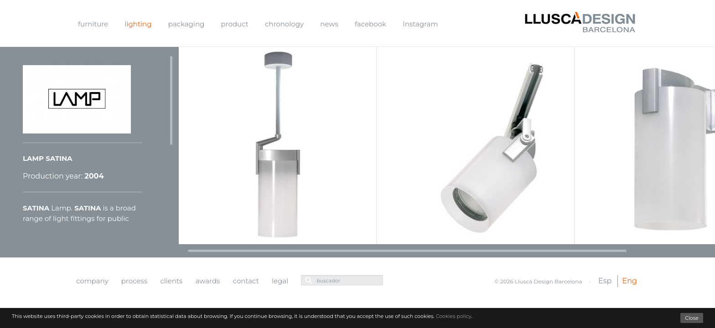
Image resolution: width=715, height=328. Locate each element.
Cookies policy (453, 316)
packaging (186, 24)
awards (208, 281)
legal (280, 281)
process (134, 281)
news (329, 24)
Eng (629, 281)
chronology (284, 24)
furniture (93, 24)
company (92, 281)
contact (246, 281)
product (235, 24)
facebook (370, 24)
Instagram (420, 24)
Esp (604, 281)
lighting (137, 24)
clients (171, 281)
